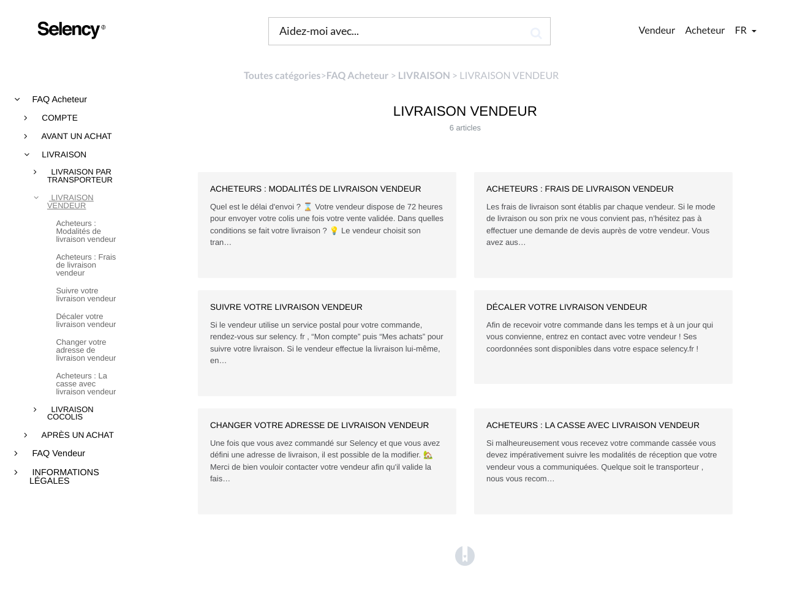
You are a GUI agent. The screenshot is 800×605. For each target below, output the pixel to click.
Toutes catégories (282, 75)
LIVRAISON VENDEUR (70, 202)
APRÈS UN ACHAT (77, 435)
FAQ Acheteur (59, 100)
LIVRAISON (63, 155)
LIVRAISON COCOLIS (70, 414)
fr (742, 30)
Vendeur (657, 30)
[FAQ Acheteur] (357, 75)
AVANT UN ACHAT (76, 136)
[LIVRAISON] (424, 75)
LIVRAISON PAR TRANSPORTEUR (80, 176)
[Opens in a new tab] (465, 556)
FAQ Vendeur (57, 453)
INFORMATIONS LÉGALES (64, 477)
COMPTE (59, 118)
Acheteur (705, 30)
